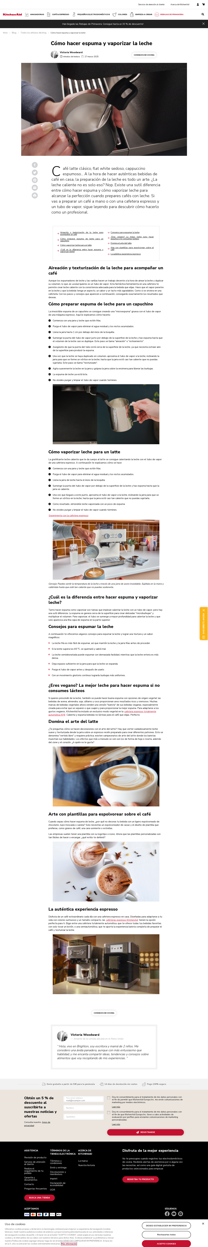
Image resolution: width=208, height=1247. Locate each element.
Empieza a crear (140, 14)
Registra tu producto (140, 1179)
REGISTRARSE (145, 1132)
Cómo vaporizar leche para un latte (76, 245)
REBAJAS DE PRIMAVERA (168, 14)
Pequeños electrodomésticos (90, 14)
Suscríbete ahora (203, 623)
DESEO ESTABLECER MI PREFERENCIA (166, 1227)
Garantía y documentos (30, 1178)
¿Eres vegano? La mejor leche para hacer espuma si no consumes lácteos (132, 238)
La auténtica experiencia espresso (126, 254)
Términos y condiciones (56, 1162)
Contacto (29, 1184)
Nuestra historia (86, 1165)
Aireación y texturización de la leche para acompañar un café (81, 233)
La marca (83, 1160)
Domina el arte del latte (121, 243)
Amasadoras (34, 14)
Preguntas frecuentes (35, 1188)
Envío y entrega (58, 1167)
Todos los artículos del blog (33, 33)
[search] (203, 14)
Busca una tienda (39, 1197)
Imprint (53, 1178)
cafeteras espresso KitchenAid (122, 920)
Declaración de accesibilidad (58, 1184)
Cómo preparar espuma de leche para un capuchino (81, 240)
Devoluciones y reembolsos (58, 1173)
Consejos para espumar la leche (125, 232)
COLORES (119, 14)
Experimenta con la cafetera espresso (68, 515)
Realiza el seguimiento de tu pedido (33, 1171)
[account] (198, 4)
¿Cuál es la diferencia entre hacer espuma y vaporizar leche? (81, 250)
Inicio (5, 33)
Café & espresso (57, 14)
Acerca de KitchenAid (180, 4)
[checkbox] (108, 1097)
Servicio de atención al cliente (151, 4)
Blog (14, 33)
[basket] (203, 4)
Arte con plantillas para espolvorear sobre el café (132, 248)
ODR (52, 1189)
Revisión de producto (35, 1157)
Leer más (116, 1107)
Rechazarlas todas (166, 1236)
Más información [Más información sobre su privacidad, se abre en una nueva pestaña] (69, 1245)
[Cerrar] (203, 1225)
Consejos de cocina (144, 55)
